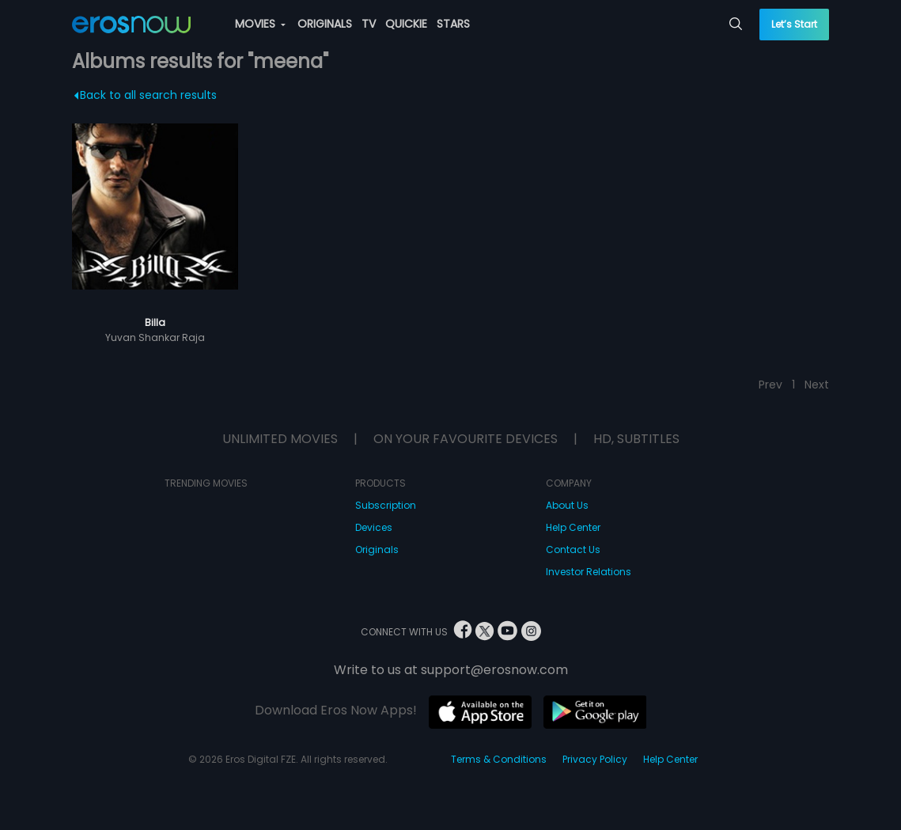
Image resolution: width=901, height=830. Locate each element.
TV (369, 24)
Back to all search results (146, 95)
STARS (453, 24)
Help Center (573, 527)
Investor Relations (588, 571)
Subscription (385, 505)
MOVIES (260, 24)
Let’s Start (794, 24)
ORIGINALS (324, 24)
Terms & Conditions (499, 759)
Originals (377, 549)
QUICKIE (406, 24)
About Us (567, 505)
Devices (373, 527)
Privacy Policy (594, 759)
